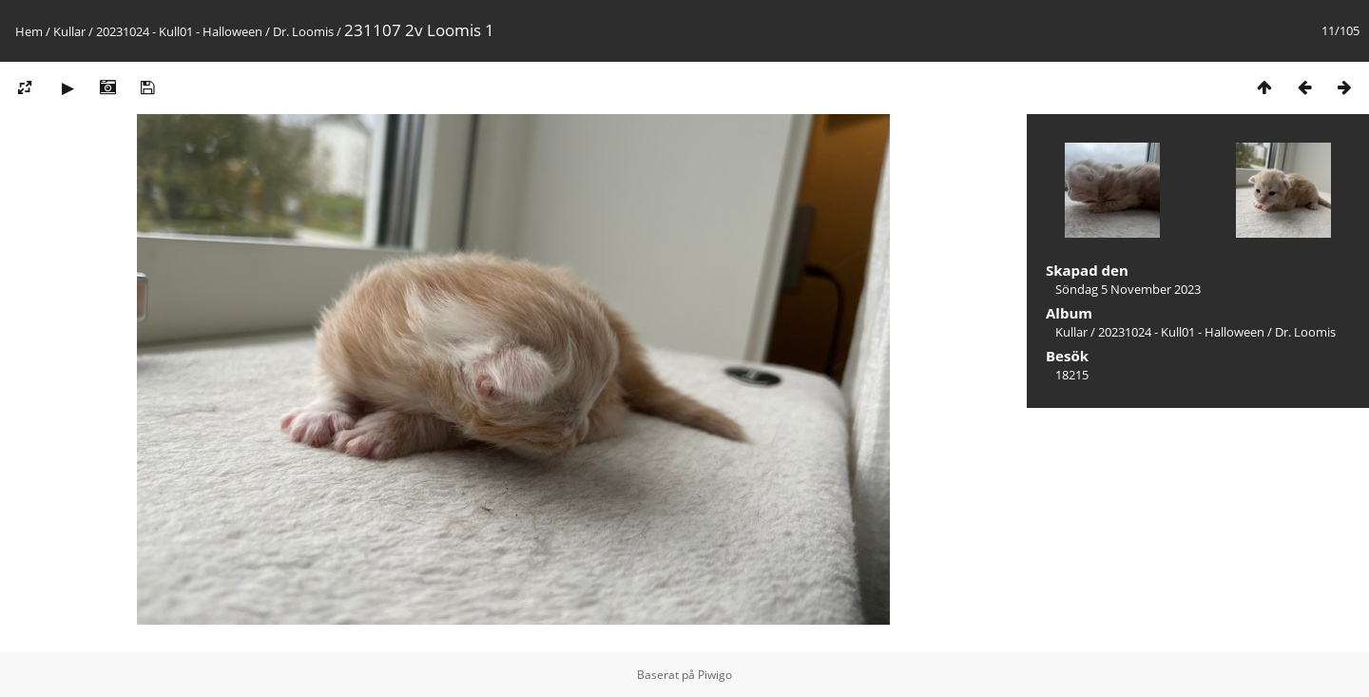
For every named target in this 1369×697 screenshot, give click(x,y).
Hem (29, 31)
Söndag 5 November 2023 (1128, 289)
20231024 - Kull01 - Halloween (179, 31)
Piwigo (715, 675)
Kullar (69, 31)
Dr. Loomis (303, 31)
